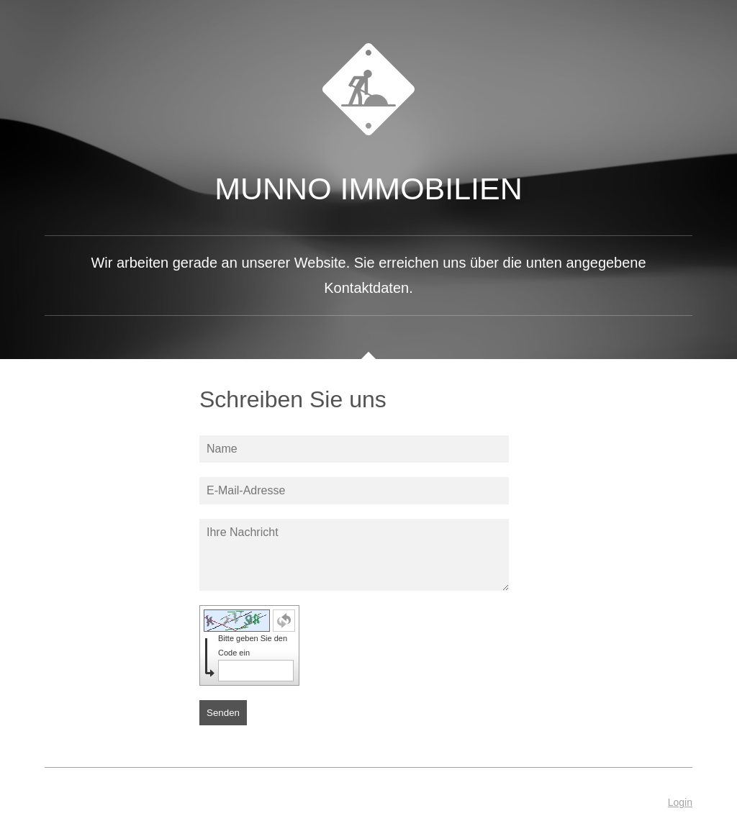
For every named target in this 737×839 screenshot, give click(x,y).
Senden (223, 712)
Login (680, 802)
